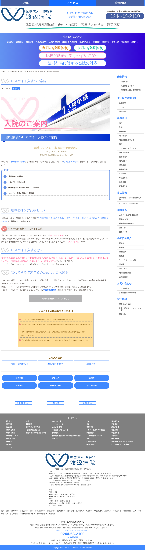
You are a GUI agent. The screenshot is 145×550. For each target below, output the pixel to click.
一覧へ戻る (56, 403)
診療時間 (120, 2)
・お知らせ (123, 82)
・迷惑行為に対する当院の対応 (130, 91)
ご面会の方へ (91, 364)
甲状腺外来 (123, 178)
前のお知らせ (23, 403)
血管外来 (122, 182)
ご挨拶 (91, 378)
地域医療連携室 (49, 290)
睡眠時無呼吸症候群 (126, 223)
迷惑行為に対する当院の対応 (72, 63)
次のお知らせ (87, 403)
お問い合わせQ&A (80, 16)
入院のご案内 (10, 433)
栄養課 (121, 264)
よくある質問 (124, 288)
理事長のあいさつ (72, 36)
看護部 (121, 243)
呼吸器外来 (123, 186)
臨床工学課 (123, 269)
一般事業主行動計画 (32, 430)
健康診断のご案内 (12, 436)
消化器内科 (123, 136)
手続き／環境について (19, 364)
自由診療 (122, 192)
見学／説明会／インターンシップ (130, 309)
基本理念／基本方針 (32, 427)
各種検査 (9, 441)
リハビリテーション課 (127, 260)
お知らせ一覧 (57, 421)
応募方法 (122, 314)
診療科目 (19, 385)
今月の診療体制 (55, 48)
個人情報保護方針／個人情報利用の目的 (66, 436)
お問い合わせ (91, 385)
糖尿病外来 (123, 169)
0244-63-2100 (72, 534)
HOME (25, 2)
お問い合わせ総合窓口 (80, 12)
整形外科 (122, 131)
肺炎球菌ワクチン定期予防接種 (130, 198)
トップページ (72, 418)
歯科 (120, 144)
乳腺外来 (122, 174)
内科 (120, 123)
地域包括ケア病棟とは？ (17, 176)
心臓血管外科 (124, 152)
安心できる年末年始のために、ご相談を (23, 188)
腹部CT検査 (123, 219)
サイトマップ (57, 438)
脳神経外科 (123, 161)
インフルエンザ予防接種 (128, 204)
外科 (120, 127)
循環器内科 (123, 157)
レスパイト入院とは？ (16, 182)
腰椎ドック (123, 232)
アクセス (72, 2)
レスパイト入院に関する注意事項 (21, 193)
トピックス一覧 (57, 424)
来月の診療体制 (90, 48)
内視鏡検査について (126, 140)
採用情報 (122, 299)
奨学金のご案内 (125, 304)
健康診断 (122, 210)
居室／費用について (55, 364)
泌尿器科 (122, 165)
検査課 (121, 256)
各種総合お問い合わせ (127, 293)
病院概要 (28, 424)
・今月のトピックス (126, 86)
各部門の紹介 (124, 238)
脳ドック (122, 228)
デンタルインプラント (127, 148)
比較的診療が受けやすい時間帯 (72, 55)
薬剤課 (121, 247)
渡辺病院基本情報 (127, 98)
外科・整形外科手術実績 (96, 430)
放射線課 (122, 252)
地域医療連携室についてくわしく (55, 299)
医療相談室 (123, 277)
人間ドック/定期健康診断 (128, 215)
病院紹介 (122, 112)
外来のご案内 (55, 385)
